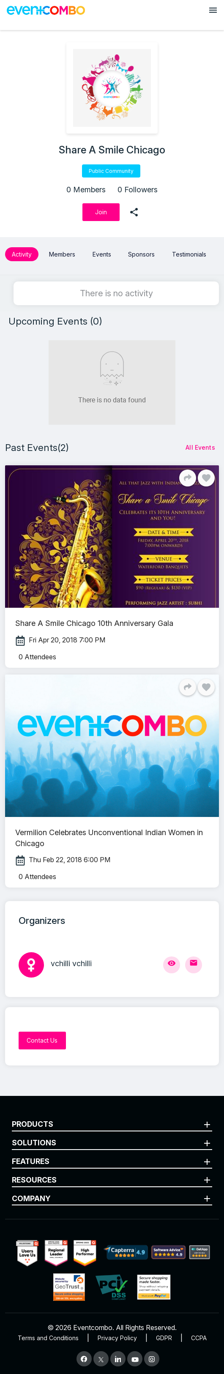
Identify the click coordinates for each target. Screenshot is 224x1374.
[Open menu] (213, 10)
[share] (134, 212)
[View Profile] (171, 964)
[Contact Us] (42, 1040)
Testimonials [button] (189, 254)
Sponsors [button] (141, 254)
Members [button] (62, 254)
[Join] (101, 212)
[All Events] (200, 447)
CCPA (199, 1337)
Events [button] (102, 254)
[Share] (187, 478)
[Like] (206, 478)
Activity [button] (22, 254)
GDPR (164, 1337)
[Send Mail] (193, 964)
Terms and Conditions (48, 1337)
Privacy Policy (117, 1337)
